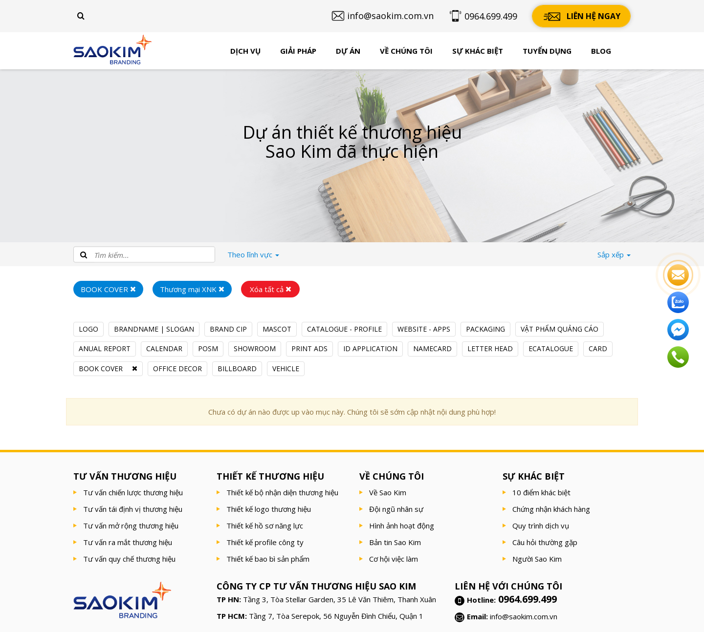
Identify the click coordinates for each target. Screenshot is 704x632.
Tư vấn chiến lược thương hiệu (133, 492)
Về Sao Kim (387, 492)
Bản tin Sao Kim (395, 542)
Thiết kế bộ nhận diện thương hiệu (282, 492)
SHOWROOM (255, 348)
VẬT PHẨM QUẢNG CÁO (559, 329)
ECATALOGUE (550, 348)
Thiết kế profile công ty (265, 542)
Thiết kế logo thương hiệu (268, 509)
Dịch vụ (245, 51)
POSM (208, 348)
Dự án (348, 51)
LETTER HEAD (490, 348)
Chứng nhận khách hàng (551, 509)
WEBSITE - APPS (423, 329)
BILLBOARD (237, 368)
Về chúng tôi (406, 51)
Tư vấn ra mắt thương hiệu (127, 542)
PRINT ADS (309, 348)
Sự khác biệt (477, 51)
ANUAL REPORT (105, 348)
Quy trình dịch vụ (540, 525)
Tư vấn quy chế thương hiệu (129, 559)
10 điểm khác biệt (541, 492)
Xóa (270, 289)
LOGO (88, 329)
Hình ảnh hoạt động (401, 525)
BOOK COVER (101, 368)
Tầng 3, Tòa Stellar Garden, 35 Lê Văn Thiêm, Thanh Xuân (339, 599)
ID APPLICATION (370, 348)
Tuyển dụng (547, 51)
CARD (598, 348)
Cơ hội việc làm (393, 559)
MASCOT (277, 329)
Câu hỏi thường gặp (544, 542)
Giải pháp (298, 51)
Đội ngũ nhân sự (396, 509)
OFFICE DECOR (177, 368)
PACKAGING (485, 329)
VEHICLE (285, 368)
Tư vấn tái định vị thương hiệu (132, 509)
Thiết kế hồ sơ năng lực (264, 525)
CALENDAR (164, 348)
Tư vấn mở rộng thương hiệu (130, 525)
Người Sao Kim (537, 559)
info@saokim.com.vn (523, 616)
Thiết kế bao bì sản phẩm (267, 559)
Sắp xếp (614, 254)
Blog (601, 51)
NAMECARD (432, 348)
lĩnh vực (253, 254)
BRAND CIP (228, 329)
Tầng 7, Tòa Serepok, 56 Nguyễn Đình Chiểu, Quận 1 (336, 616)
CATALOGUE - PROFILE (344, 329)
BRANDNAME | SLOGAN (154, 329)
